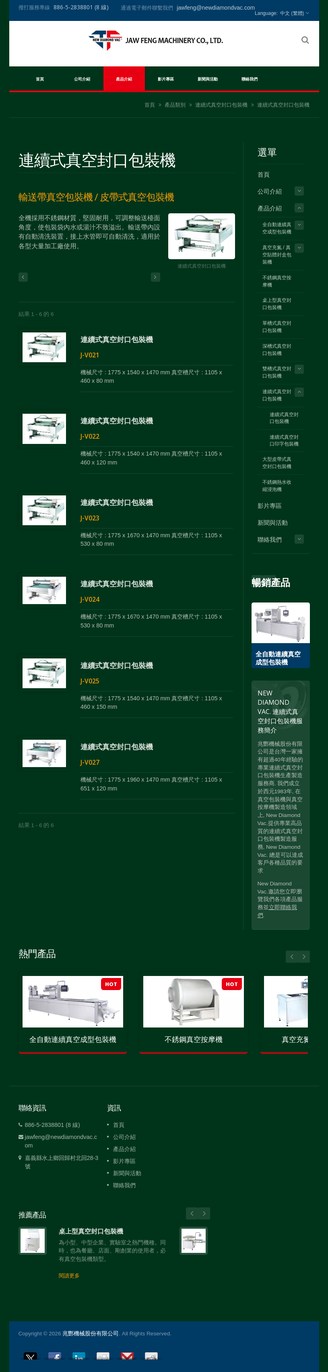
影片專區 (166, 78)
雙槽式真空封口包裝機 (276, 372)
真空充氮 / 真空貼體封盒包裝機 (276, 255)
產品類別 (175, 105)
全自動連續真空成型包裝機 (276, 228)
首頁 (40, 78)
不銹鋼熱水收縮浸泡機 (276, 485)
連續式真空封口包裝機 (221, 105)
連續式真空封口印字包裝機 (284, 440)
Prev (270, 581)
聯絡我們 (249, 78)
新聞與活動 (208, 78)
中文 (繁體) (292, 13)
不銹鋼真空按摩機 (276, 281)
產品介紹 (124, 78)
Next (258, 581)
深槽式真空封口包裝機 (276, 349)
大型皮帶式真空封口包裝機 (276, 462)
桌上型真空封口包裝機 (276, 303)
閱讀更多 (69, 1276)
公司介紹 (82, 78)
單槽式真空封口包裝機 (276, 326)
